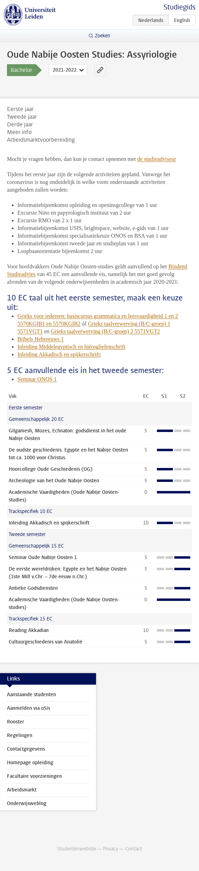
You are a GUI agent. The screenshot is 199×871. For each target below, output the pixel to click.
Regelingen (19, 735)
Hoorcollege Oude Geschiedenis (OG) (51, 469)
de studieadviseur (156, 159)
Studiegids (180, 7)
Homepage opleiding (30, 762)
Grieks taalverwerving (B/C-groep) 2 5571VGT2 (105, 331)
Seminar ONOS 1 (37, 379)
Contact (133, 849)
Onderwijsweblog (26, 803)
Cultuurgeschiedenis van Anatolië (45, 642)
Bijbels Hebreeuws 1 (40, 339)
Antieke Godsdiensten (33, 588)
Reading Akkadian (29, 630)
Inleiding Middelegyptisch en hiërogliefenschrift (71, 347)
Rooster (15, 722)
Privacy (110, 849)
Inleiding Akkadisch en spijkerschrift (58, 354)
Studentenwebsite (76, 849)
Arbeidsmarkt (22, 790)
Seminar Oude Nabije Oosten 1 (43, 557)
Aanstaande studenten (31, 694)
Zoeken (102, 35)
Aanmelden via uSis (28, 708)
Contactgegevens (26, 749)
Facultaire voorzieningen (34, 776)
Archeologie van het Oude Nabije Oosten (54, 480)
